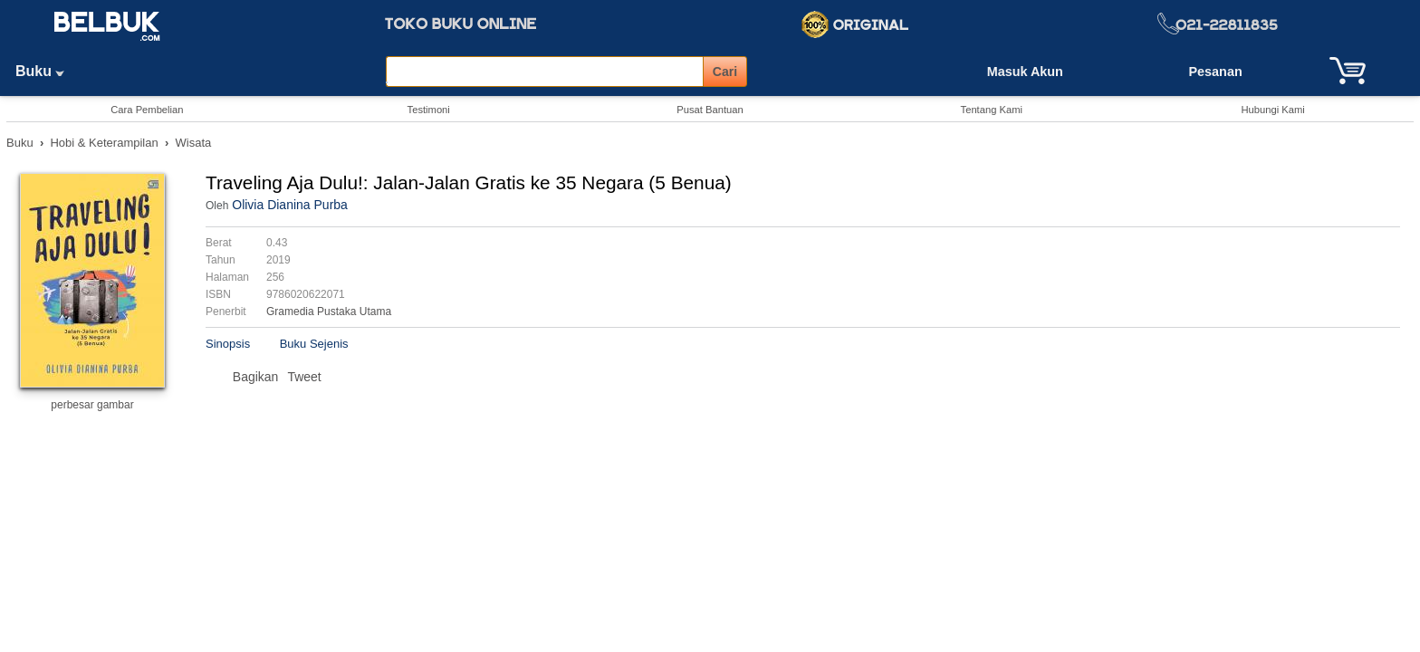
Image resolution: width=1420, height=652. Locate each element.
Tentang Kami (991, 109)
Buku (46, 71)
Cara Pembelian (146, 109)
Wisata (194, 142)
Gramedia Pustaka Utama (328, 311)
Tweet (304, 376)
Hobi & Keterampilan (104, 142)
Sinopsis (228, 343)
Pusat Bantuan (709, 109)
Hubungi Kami (1272, 109)
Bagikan (256, 376)
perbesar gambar (92, 404)
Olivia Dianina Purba (290, 204)
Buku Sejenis (314, 343)
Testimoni (429, 109)
